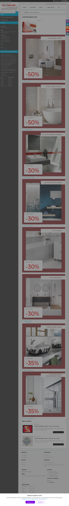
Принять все (30, 502)
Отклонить (40, 502)
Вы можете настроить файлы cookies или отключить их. (34, 499)
